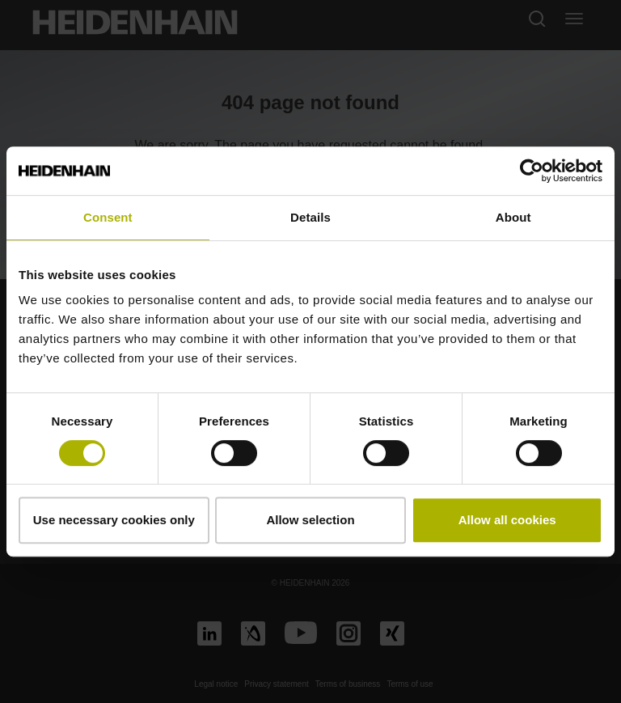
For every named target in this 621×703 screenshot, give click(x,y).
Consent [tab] (108, 217)
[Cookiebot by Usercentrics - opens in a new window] (531, 171)
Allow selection (310, 520)
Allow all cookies (507, 520)
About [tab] (513, 217)
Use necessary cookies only (114, 520)
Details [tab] (310, 217)
